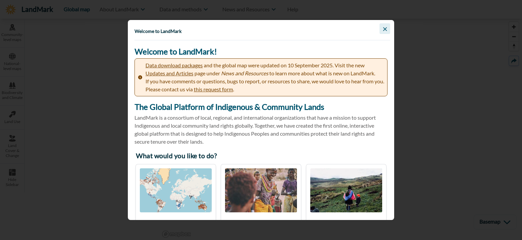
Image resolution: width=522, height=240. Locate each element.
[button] (261, 120)
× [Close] (385, 28)
